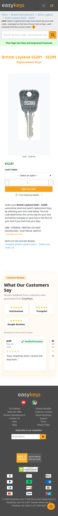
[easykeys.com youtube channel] (24, 402)
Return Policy (43, 425)
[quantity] (28, 182)
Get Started (14, 408)
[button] (25, 353)
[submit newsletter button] (43, 436)
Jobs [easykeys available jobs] (14, 421)
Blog (14, 425)
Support (43, 418)
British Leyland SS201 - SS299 (20, 17)
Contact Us (14, 418)
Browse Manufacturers (22, 14)
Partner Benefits (43, 408)
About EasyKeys (44, 415)
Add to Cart (29, 189)
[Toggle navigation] (43, 5)
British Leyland (45, 14)
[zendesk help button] (51, 506)
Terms (43, 421)
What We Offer (14, 412)
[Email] (25, 436)
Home (5, 14)
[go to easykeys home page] (29, 394)
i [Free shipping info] (41, 195)
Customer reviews (43, 412)
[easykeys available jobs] (29, 458)
